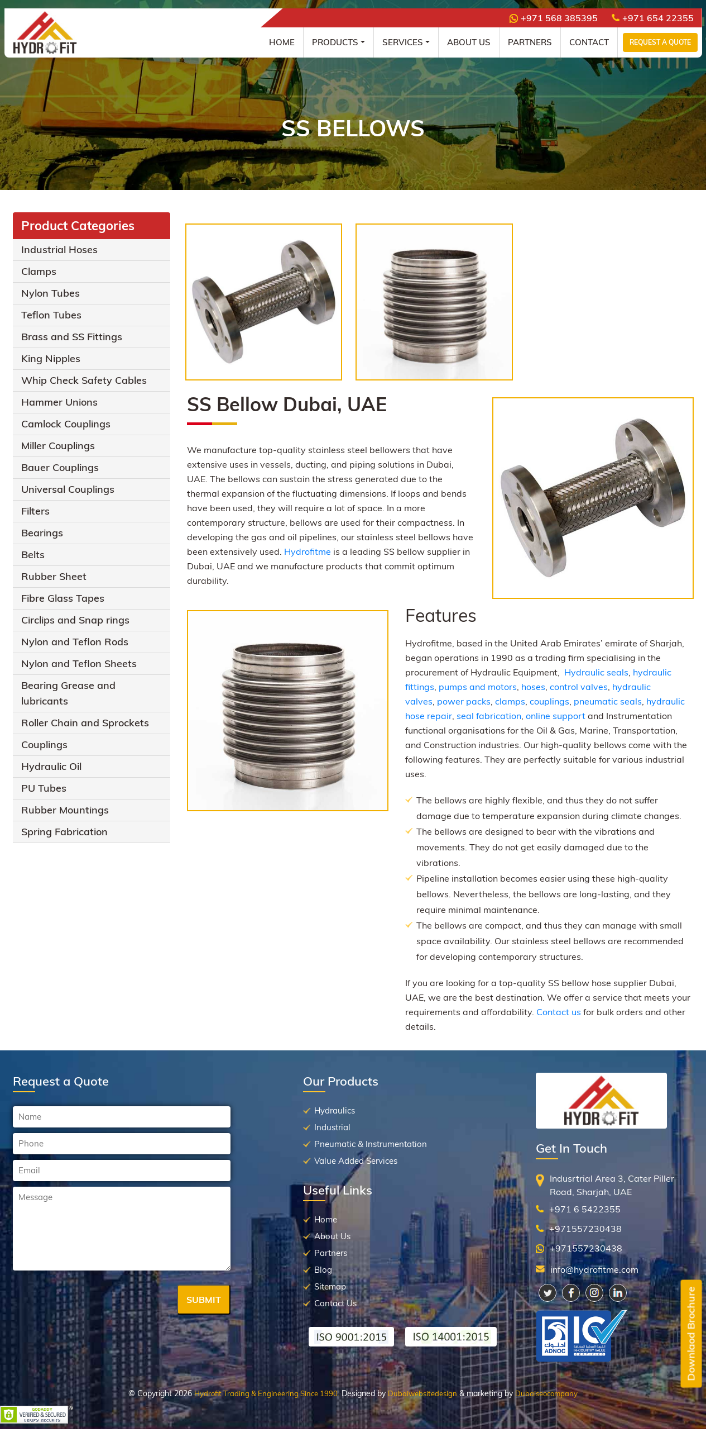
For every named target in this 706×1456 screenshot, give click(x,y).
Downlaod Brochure (691, 1334)
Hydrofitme (307, 551)
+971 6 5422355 (585, 1209)
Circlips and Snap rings (75, 619)
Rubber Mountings (65, 809)
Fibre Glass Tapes (62, 598)
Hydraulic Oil (51, 766)
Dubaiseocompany (546, 1393)
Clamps (38, 271)
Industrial (332, 1127)
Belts (33, 554)
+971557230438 (585, 1228)
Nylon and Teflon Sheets (79, 663)
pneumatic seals (608, 701)
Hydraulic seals (596, 672)
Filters (35, 511)
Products (335, 42)
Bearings (42, 532)
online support (555, 715)
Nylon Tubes (50, 293)
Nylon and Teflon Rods (74, 641)
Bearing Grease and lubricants (68, 693)
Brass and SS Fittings (71, 336)
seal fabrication (489, 715)
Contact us (558, 1011)
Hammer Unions (59, 402)
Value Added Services (355, 1160)
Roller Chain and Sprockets (85, 722)
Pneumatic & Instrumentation (370, 1144)
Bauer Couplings (60, 467)
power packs (464, 701)
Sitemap (330, 1286)
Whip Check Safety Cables (84, 380)
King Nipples (50, 358)
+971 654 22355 (653, 17)
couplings (549, 701)
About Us (469, 42)
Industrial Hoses (59, 249)
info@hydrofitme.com (594, 1269)
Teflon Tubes (51, 314)
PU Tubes (43, 788)
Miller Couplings (58, 445)
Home (282, 42)
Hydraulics (334, 1110)
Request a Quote (660, 42)
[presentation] (97, 1300)
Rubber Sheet (54, 576)
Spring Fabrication (64, 831)
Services (402, 42)
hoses (533, 686)
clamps (510, 701)
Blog (323, 1269)
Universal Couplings (67, 489)
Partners (530, 42)
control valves (579, 686)
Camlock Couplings (66, 423)
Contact (589, 42)
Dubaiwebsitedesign (422, 1393)
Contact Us (335, 1303)
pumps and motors (478, 686)
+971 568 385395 (554, 17)
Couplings (44, 744)
